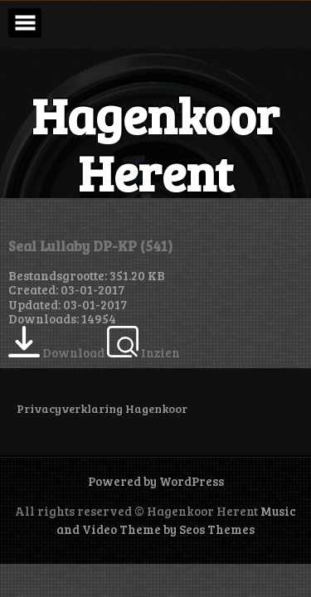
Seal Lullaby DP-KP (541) (90, 245)
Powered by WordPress (156, 481)
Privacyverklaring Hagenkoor (102, 408)
